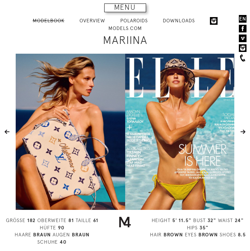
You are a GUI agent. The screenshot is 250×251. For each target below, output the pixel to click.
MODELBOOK (49, 20)
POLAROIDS (134, 20)
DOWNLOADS (179, 20)
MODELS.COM (125, 28)
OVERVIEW (92, 20)
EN (242, 18)
